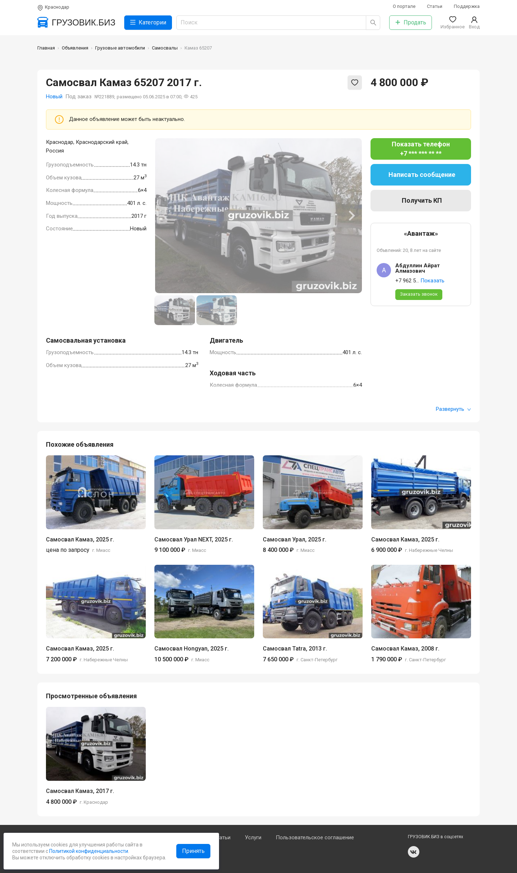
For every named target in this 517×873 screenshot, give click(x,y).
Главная (46, 48)
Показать (432, 280)
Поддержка (467, 6)
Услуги (253, 837)
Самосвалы (165, 48)
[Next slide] (351, 215)
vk (413, 852)
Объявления (75, 48)
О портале (404, 6)
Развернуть (453, 409)
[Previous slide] (165, 215)
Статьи (434, 6)
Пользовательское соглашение (315, 837)
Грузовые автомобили (120, 48)
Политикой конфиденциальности (88, 851)
